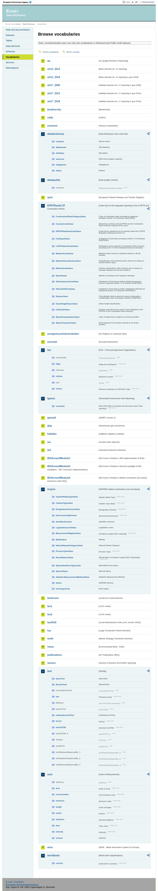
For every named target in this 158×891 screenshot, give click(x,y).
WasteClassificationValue (67, 317)
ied (49, 450)
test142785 (61, 727)
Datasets (10, 35)
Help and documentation (18, 30)
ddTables (60, 153)
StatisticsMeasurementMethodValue (72, 577)
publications (54, 655)
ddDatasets (61, 147)
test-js (59, 721)
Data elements (13, 46)
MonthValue (61, 276)
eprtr (50, 197)
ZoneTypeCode (63, 589)
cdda (50, 117)
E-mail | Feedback (15, 882)
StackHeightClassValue (67, 304)
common (52, 125)
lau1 (49, 606)
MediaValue (61, 539)
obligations (61, 165)
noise (50, 646)
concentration (62, 794)
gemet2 (51, 417)
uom (49, 774)
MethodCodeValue (64, 268)
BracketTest (61, 684)
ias (49, 442)
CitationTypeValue (64, 503)
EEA (18, 2)
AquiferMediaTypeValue (67, 497)
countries (60, 406)
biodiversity (54, 109)
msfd (50, 638)
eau (57, 696)
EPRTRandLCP (56, 205)
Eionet (18, 24)
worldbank (53, 855)
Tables (9, 40)
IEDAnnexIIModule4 (58, 477)
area (58, 788)
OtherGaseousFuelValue (67, 281)
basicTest (60, 678)
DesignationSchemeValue (68, 509)
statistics (60, 819)
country (59, 863)
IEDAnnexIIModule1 (58, 458)
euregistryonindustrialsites (63, 334)
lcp (49, 630)
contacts (60, 141)
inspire (51, 489)
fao (49, 350)
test (49, 671)
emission (60, 801)
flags (58, 364)
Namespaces (12, 68)
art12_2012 (53, 69)
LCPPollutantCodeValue (67, 246)
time (58, 825)
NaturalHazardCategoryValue (69, 545)
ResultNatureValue (64, 557)
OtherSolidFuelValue (65, 289)
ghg (49, 425)
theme (59, 583)
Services (10, 62)
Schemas (10, 51)
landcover (53, 598)
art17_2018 (53, 101)
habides (51, 434)
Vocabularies (12, 57)
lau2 (49, 614)
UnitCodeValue (63, 309)
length (59, 807)
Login (127, 2)
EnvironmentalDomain (66, 515)
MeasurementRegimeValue (68, 533)
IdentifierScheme (64, 522)
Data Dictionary (29, 24)
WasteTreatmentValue (66, 323)
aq (48, 61)
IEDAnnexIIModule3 (58, 466)
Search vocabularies (51, 52)
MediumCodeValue (64, 253)
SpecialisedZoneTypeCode (68, 565)
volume (59, 838)
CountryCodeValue (64, 224)
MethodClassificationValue (68, 261)
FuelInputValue (63, 239)
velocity (59, 832)
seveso (51, 663)
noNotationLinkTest (65, 715)
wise (50, 847)
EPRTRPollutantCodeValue (68, 231)
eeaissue (60, 159)
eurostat (52, 342)
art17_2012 (53, 93)
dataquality (53, 180)
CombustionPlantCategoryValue (71, 216)
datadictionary (55, 134)
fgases (51, 398)
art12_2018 (53, 77)
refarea (59, 376)
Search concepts (73, 52)
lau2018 (51, 622)
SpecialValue (62, 571)
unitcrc (59, 389)
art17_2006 (53, 85)
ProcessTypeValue (64, 551)
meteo (59, 813)
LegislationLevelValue (66, 527)
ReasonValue (62, 296)
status (59, 170)
